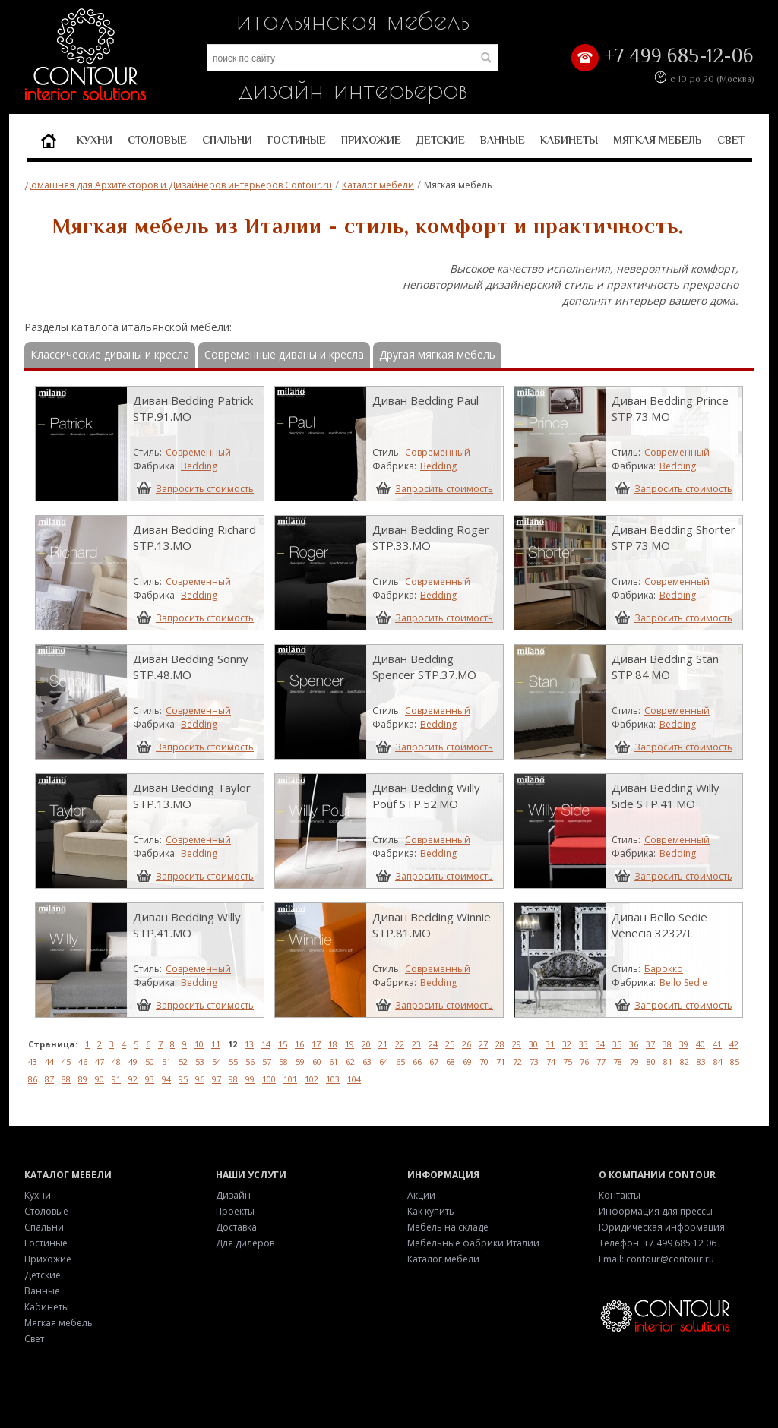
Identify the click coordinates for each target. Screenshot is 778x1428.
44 (49, 1061)
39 (683, 1044)
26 (466, 1044)
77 (601, 1061)
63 (367, 1061)
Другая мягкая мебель (437, 354)
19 (349, 1044)
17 (316, 1044)
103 (333, 1079)
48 (116, 1061)
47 (99, 1061)
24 (433, 1044)
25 (449, 1044)
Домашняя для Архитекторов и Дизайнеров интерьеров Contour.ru (178, 184)
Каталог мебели (378, 184)
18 (332, 1044)
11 (215, 1044)
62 (350, 1061)
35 (616, 1044)
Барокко (663, 968)
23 (416, 1044)
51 (166, 1061)
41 (717, 1044)
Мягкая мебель (657, 140)
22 (399, 1044)
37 (650, 1044)
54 (216, 1061)
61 (333, 1061)
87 (49, 1079)
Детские (440, 140)
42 (733, 1044)
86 (32, 1079)
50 (149, 1061)
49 (133, 1061)
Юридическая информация (662, 1227)
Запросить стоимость (205, 488)
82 (684, 1061)
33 (583, 1044)
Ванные (502, 140)
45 (66, 1061)
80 (651, 1061)
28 (499, 1044)
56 (250, 1061)
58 (283, 1061)
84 (718, 1061)
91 (116, 1079)
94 (166, 1079)
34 (600, 1044)
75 (567, 1061)
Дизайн (233, 1195)
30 (533, 1044)
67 (433, 1061)
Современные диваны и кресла (284, 354)
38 (667, 1044)
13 (249, 1044)
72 (517, 1061)
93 (149, 1079)
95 (183, 1079)
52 (183, 1061)
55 (233, 1061)
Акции (421, 1195)
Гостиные (296, 140)
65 (400, 1061)
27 (483, 1044)
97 (216, 1079)
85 (734, 1061)
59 (300, 1061)
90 (99, 1079)
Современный (198, 452)
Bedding (199, 466)
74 (550, 1061)
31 (550, 1044)
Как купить (430, 1211)
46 (82, 1061)
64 (383, 1061)
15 (282, 1044)
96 (199, 1079)
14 (265, 1044)
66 (417, 1061)
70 (484, 1061)
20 (366, 1044)
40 (700, 1044)
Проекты (235, 1211)
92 (133, 1079)
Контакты (619, 1195)
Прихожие (371, 140)
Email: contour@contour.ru (656, 1259)
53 (199, 1061)
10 (199, 1044)
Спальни (227, 140)
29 (516, 1044)
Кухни (94, 140)
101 (290, 1079)
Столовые (157, 140)
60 (316, 1061)
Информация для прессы (656, 1211)
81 (667, 1061)
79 (634, 1061)
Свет (731, 140)
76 (584, 1061)
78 (617, 1061)
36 (633, 1044)
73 (534, 1061)
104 (354, 1079)
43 (32, 1061)
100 (269, 1079)
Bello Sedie (683, 982)
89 (82, 1079)
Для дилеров (245, 1243)
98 (233, 1079)
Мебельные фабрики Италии (473, 1243)
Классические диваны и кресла (109, 354)
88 (66, 1079)
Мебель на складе (448, 1227)
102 (311, 1079)
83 (701, 1061)
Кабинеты (569, 140)
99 (250, 1079)
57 (266, 1061)
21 (382, 1044)
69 (467, 1061)
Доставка (236, 1227)
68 (450, 1061)
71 (500, 1061)
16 (299, 1044)
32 (566, 1044)
